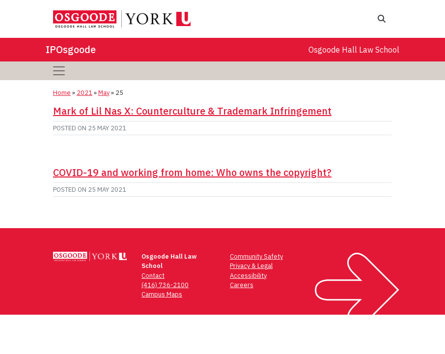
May (104, 92)
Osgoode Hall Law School (353, 50)
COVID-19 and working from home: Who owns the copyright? (192, 172)
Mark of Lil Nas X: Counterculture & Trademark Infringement (192, 111)
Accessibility (248, 275)
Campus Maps (161, 294)
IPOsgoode (71, 49)
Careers (241, 285)
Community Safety (256, 256)
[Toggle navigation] (59, 70)
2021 (84, 92)
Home (62, 92)
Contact (153, 275)
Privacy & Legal (251, 266)
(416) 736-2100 (165, 285)
